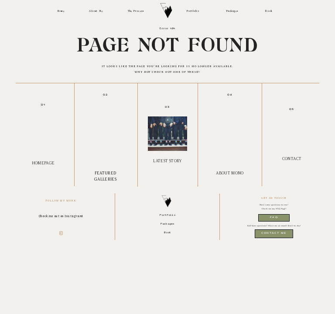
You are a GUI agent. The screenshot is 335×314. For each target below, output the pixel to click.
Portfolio (193, 11)
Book (269, 11)
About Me (96, 11)
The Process (136, 11)
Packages (232, 11)
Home (61, 11)
